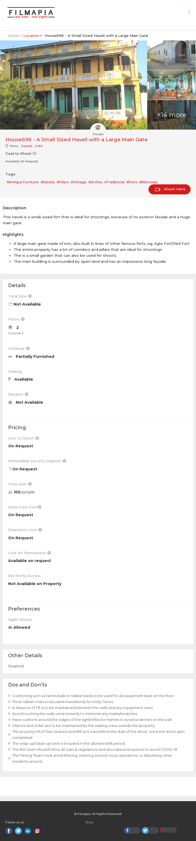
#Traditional (114, 182)
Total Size (20, 296)
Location (31, 35)
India (39, 146)
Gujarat (26, 146)
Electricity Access (24, 575)
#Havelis (48, 182)
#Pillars (63, 182)
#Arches (95, 182)
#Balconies (148, 182)
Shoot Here (170, 189)
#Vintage (78, 182)
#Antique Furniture (23, 182)
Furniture (19, 348)
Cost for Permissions (29, 553)
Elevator (18, 394)
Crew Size (20, 484)
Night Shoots (20, 619)
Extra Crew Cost (25, 507)
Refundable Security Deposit (37, 461)
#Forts (132, 182)
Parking (15, 371)
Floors (16, 319)
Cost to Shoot (23, 438)
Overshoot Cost (25, 530)
